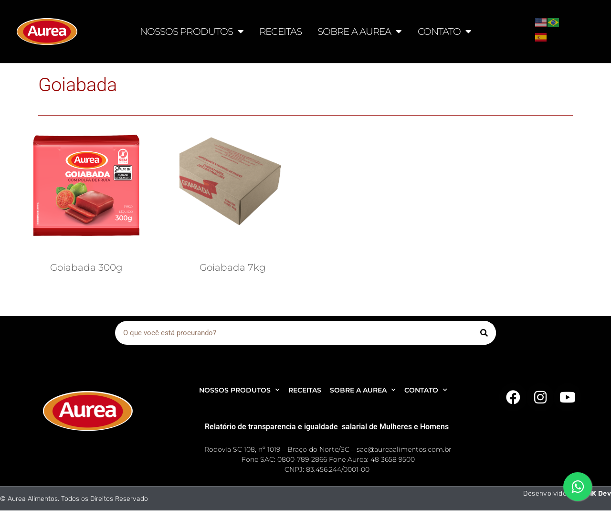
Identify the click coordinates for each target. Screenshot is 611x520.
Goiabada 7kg (233, 267)
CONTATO (445, 31)
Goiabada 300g (86, 267)
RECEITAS (280, 31)
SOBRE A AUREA (359, 31)
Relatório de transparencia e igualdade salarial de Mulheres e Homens (327, 426)
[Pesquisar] (484, 333)
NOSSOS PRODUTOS (192, 31)
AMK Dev (596, 493)
